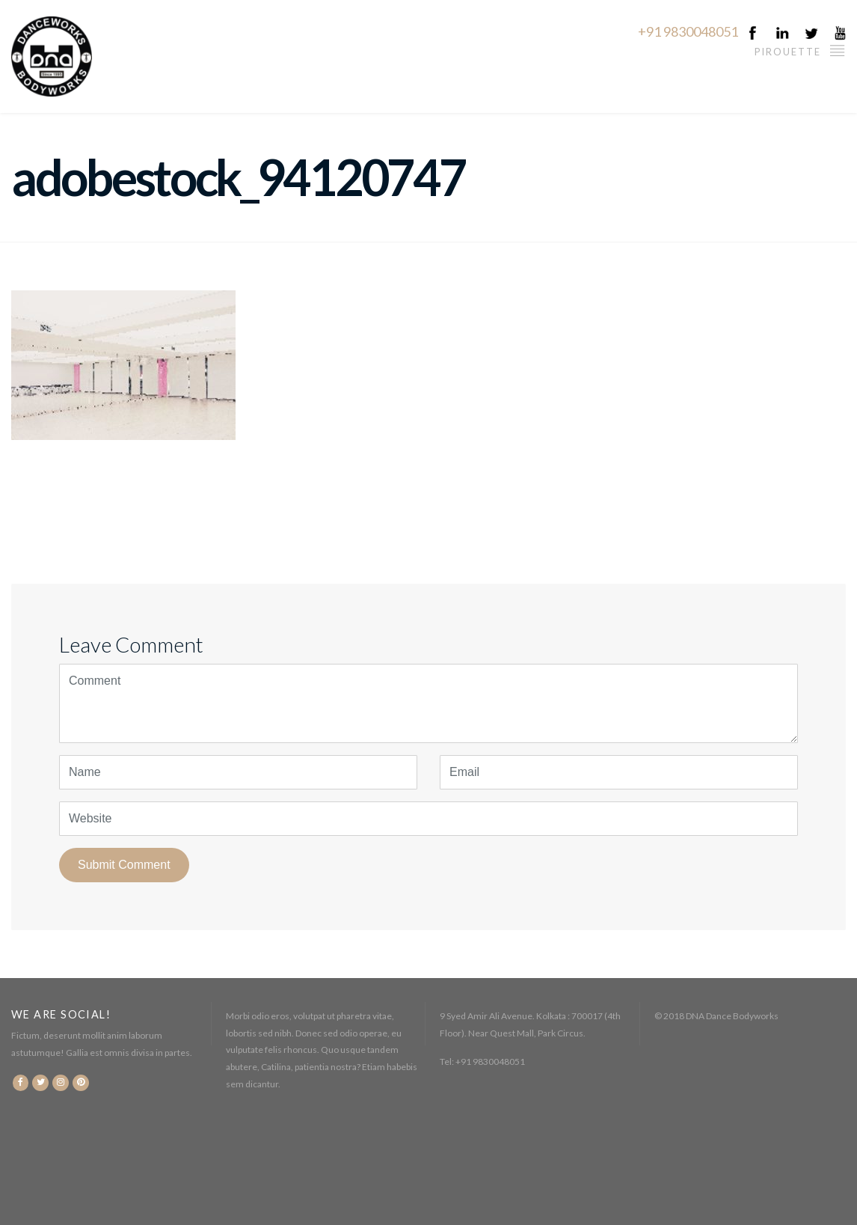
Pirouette (800, 50)
